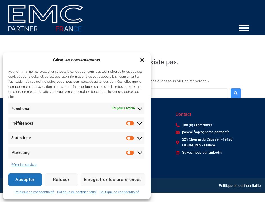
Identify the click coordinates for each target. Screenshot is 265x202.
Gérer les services (24, 165)
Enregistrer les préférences (113, 179)
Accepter (25, 179)
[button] (142, 60)
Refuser (61, 179)
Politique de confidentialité (34, 192)
